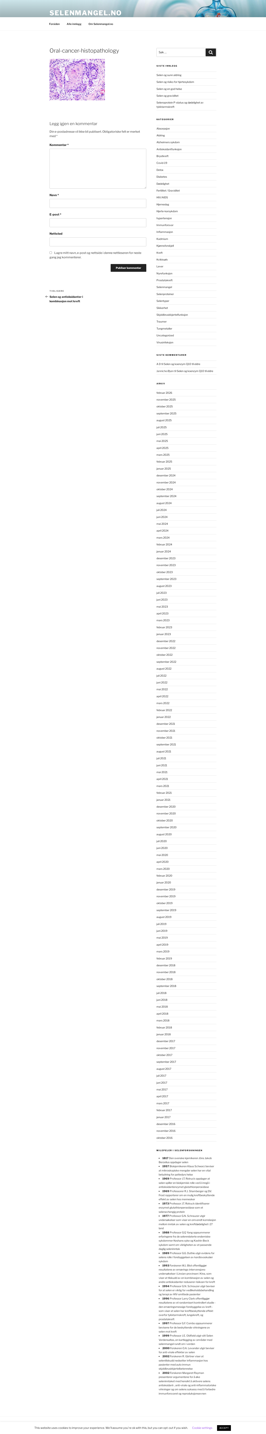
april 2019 (162, 944)
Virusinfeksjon (164, 342)
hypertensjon (164, 218)
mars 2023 (163, 620)
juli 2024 (161, 509)
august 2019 (163, 916)
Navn (54, 195)
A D (158, 364)
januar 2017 (163, 1117)
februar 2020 (164, 875)
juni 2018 (161, 999)
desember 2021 (165, 723)
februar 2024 (164, 544)
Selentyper (162, 300)
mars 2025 (163, 454)
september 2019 (166, 910)
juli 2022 (161, 675)
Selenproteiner (165, 294)
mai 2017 (162, 1089)
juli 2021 (161, 758)
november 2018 (165, 972)
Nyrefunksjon (164, 273)
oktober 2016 (164, 1137)
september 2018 (166, 985)
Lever (159, 266)
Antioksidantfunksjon (169, 149)
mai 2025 (162, 440)
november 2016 (165, 1130)
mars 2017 (162, 1103)
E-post (55, 214)
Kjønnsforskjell (165, 245)
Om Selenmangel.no (100, 23)
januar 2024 (163, 551)
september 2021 (166, 744)
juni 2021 (161, 765)
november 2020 (166, 813)
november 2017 (165, 1048)
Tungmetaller (164, 328)
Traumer (161, 321)
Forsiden (54, 23)
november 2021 (165, 730)
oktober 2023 (164, 572)
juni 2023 (162, 599)
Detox (159, 169)
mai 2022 (162, 689)
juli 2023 (161, 592)
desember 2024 (165, 475)
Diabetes (161, 176)
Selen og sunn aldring (168, 75)
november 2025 (166, 399)
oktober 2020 (164, 820)
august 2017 (163, 1068)
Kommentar (59, 145)
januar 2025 (163, 468)
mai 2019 (162, 937)
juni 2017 (161, 1082)
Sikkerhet (162, 307)
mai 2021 (162, 772)
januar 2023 (163, 634)
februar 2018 (164, 1027)
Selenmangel (164, 287)
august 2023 (164, 585)
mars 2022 (162, 703)
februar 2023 (164, 627)
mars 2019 (162, 951)
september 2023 (166, 578)
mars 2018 (162, 1020)
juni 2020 (162, 847)
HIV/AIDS (162, 197)
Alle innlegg (74, 23)
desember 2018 (165, 965)
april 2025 (162, 447)
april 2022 (162, 696)
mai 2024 (162, 523)
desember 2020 (166, 806)
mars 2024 (163, 537)
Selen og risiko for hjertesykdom (175, 81)
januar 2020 (163, 882)
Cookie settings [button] (202, 1428)
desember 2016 (165, 1124)
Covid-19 (161, 162)
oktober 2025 (164, 406)
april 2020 (162, 861)
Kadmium (162, 238)
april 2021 (162, 778)
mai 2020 (162, 854)
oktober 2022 (164, 654)
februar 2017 (164, 1110)
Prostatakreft (164, 280)
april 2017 (162, 1096)
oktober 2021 (164, 737)
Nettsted (56, 233)
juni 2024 (162, 516)
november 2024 (166, 482)
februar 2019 (164, 958)
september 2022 (166, 661)
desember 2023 (165, 558)
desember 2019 (165, 889)
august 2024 (164, 503)
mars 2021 (162, 785)
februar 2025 (164, 461)
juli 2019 (161, 923)
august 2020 (164, 834)
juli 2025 (161, 427)
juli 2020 (161, 841)
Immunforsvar (164, 225)
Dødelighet (162, 183)
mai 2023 (162, 606)
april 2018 (162, 1013)
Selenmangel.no (86, 13)
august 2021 (163, 751)
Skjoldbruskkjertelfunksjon (172, 314)
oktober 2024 (164, 489)
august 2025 (164, 420)
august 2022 (163, 668)
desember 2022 (165, 641)
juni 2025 (162, 434)
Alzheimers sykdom (168, 142)
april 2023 (162, 613)
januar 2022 (163, 716)
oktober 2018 (164, 979)
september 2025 (166, 413)
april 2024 (162, 530)
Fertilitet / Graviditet (168, 190)
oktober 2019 (164, 903)
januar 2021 (163, 799)
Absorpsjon (163, 128)
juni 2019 (161, 930)
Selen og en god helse (169, 88)
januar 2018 (163, 1034)
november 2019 (165, 896)
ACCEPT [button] (224, 1427)
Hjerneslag (162, 204)
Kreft (159, 252)
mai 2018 (162, 1006)
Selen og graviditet (167, 95)
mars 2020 (163, 868)
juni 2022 (161, 682)
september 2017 (166, 1061)
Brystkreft (162, 156)
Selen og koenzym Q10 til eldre (182, 364)
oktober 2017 (164, 1054)
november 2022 (165, 647)
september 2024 (166, 496)
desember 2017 (165, 1041)
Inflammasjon (164, 231)
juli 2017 (161, 1075)
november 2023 (166, 565)
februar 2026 (164, 392)
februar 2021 (164, 792)
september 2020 (166, 827)
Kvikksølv (162, 259)
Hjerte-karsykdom (167, 211)
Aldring (160, 135)
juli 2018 (161, 993)
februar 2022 (164, 710)
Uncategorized (165, 335)
